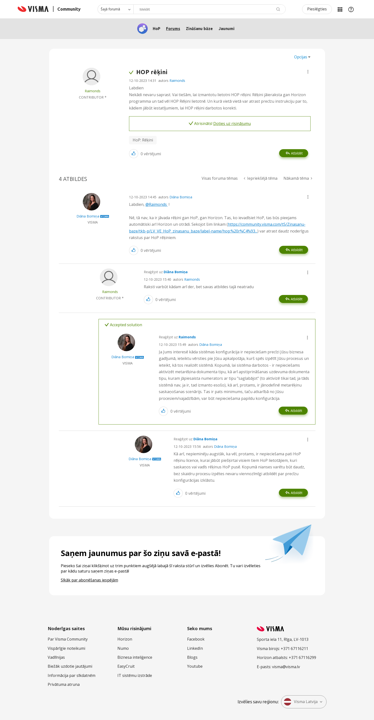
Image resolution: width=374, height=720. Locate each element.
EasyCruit (126, 666)
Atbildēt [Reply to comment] (297, 250)
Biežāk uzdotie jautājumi (70, 666)
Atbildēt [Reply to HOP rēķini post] (297, 153)
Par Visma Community (68, 639)
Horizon (124, 639)
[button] (308, 72)
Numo (123, 648)
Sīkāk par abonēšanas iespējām (89, 580)
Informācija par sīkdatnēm (71, 675)
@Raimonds (156, 204)
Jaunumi (227, 28)
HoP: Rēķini (143, 140)
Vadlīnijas (56, 657)
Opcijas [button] (300, 57)
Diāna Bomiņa (180, 197)
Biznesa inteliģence (134, 657)
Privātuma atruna (64, 684)
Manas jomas (339, 9)
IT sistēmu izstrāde (134, 675)
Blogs (192, 657)
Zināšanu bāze (199, 28)
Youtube (195, 666)
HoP (156, 28)
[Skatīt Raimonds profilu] (92, 91)
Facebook (196, 639)
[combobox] (209, 9)
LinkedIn (195, 648)
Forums (173, 28)
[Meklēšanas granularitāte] (115, 9)
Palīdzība (351, 9)
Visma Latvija (301, 702)
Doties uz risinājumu (232, 123)
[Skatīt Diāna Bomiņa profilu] (87, 216)
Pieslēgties (317, 9)
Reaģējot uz (166, 272)
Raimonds (177, 80)
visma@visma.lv (286, 666)
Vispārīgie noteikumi (66, 648)
